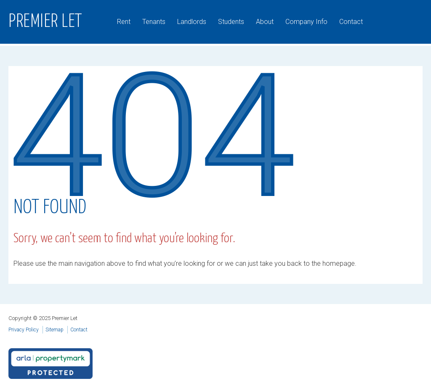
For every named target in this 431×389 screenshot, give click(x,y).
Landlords (191, 22)
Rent (123, 22)
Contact (351, 22)
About (265, 22)
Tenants (153, 22)
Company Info (306, 22)
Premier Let (45, 22)
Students (231, 22)
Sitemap (54, 330)
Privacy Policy (23, 330)
